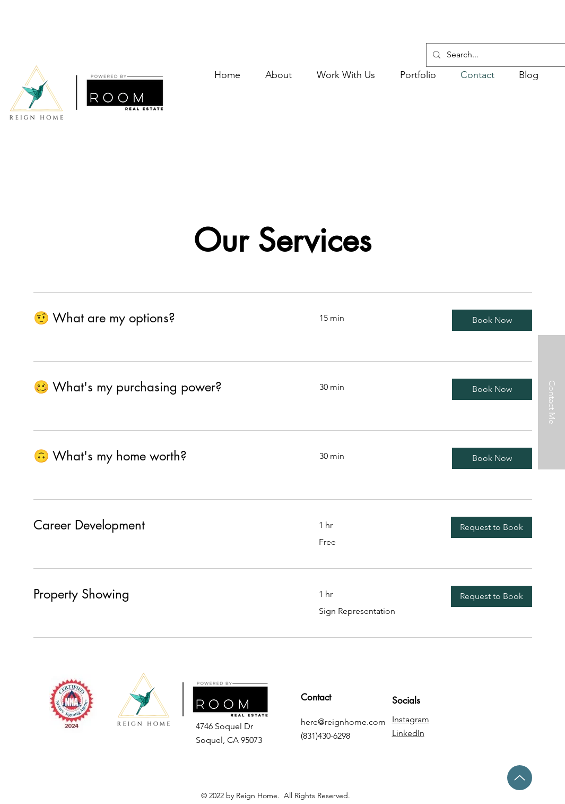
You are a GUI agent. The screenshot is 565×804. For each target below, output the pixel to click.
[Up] (519, 777)
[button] (346, 75)
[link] (163, 318)
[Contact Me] (551, 402)
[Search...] (506, 55)
